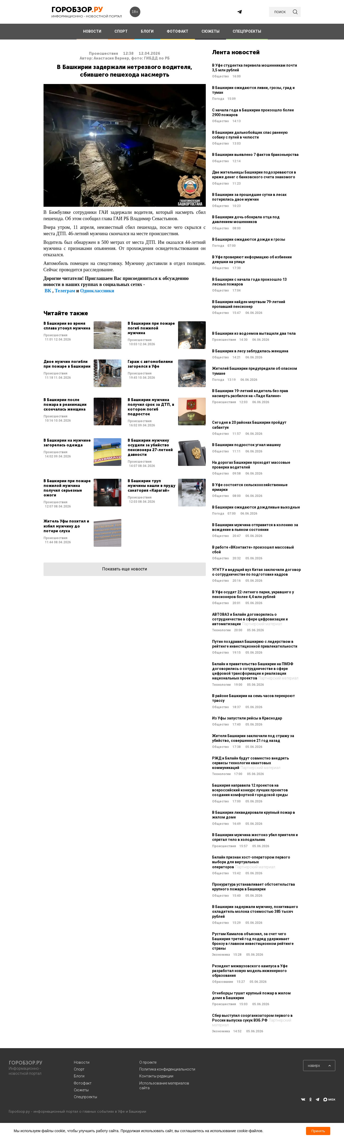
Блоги (79, 1076)
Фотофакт (83, 1083)
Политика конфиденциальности (167, 1069)
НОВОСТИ (92, 31)
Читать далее (82, 335)
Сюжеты (81, 1090)
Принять (318, 1131)
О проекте (147, 1062)
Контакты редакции (156, 1076)
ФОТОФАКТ (177, 31)
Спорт (79, 1069)
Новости (81, 1062)
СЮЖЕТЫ (210, 31)
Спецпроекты (85, 1097)
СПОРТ (121, 31)
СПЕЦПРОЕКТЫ (247, 31)
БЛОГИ (147, 31)
